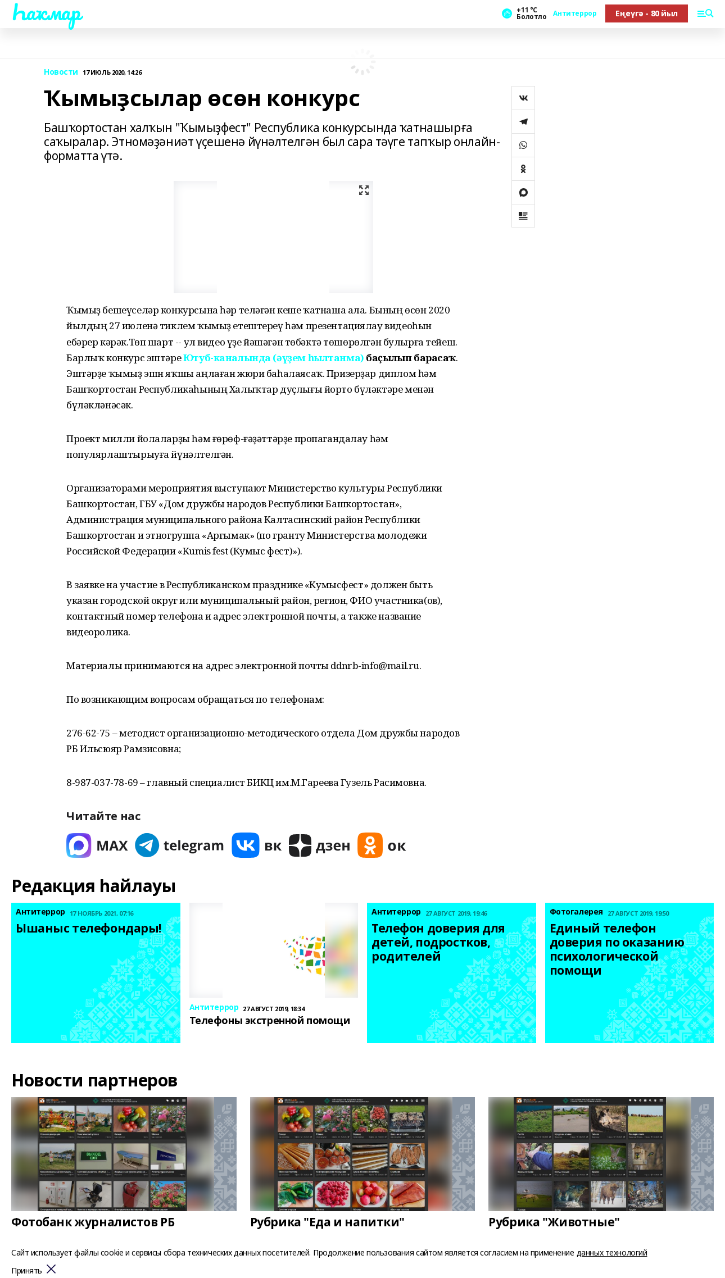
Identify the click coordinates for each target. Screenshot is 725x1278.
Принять (26, 1271)
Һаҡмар (45, 12)
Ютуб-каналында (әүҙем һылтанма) (273, 357)
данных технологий (612, 1252)
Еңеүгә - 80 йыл (646, 13)
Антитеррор (574, 13)
